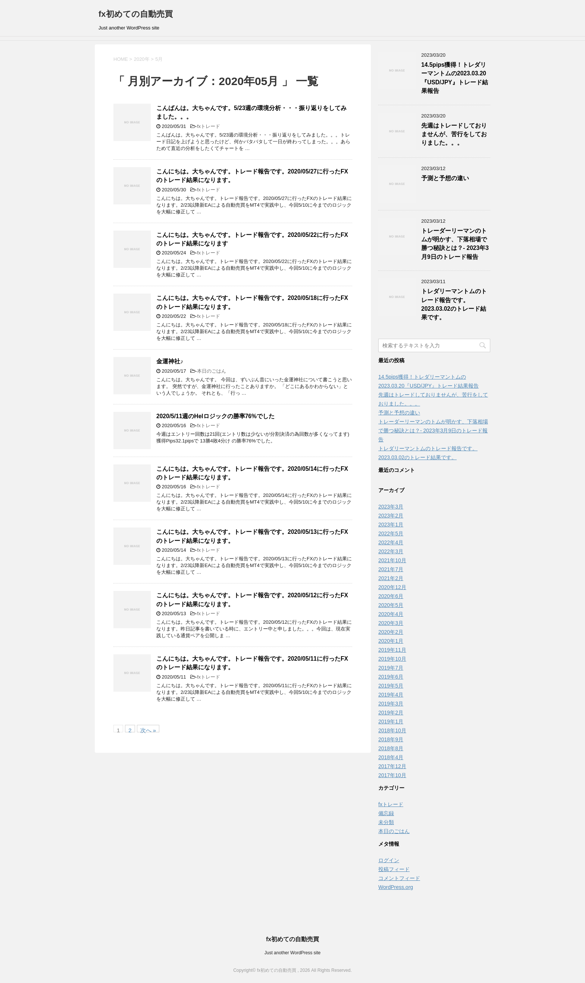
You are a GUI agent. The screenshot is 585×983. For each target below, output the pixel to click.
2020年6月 (390, 596)
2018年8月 (390, 748)
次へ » (148, 729)
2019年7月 (390, 668)
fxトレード (208, 126)
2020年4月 (390, 614)
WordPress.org (395, 887)
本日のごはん (211, 371)
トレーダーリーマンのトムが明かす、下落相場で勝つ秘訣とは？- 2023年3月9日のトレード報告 (455, 244)
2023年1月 (390, 524)
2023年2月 (390, 516)
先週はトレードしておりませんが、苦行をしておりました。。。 (454, 134)
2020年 (142, 59)
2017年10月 (392, 775)
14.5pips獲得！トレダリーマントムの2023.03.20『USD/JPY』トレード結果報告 (454, 78)
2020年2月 (390, 632)
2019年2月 (390, 713)
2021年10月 (392, 560)
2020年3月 (390, 623)
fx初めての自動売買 (135, 14)
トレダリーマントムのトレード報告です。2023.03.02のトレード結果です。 (454, 304)
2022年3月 (390, 551)
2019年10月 (392, 659)
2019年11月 (392, 650)
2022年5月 (390, 533)
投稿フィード (394, 869)
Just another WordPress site (293, 952)
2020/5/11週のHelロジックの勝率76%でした (215, 416)
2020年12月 (392, 587)
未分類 (386, 822)
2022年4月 (390, 542)
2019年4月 (390, 695)
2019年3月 (390, 704)
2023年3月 (390, 507)
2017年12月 (392, 766)
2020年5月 (390, 605)
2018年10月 (392, 730)
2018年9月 (390, 739)
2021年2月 (390, 578)
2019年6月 (390, 677)
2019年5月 (390, 686)
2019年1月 (390, 721)
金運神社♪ (169, 361)
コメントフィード (399, 878)
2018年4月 (390, 757)
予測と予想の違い (445, 178)
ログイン (388, 860)
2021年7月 (390, 569)
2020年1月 (390, 641)
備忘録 (386, 813)
